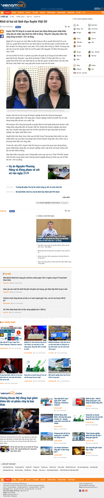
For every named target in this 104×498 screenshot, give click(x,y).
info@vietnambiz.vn (12, 494)
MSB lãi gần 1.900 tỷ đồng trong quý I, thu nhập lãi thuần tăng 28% (94, 401)
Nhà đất (5, 312)
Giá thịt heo (27, 470)
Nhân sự (37, 17)
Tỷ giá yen (36, 467)
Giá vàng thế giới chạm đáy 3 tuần (94, 449)
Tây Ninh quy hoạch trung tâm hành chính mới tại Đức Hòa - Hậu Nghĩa (53, 246)
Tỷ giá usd (29, 467)
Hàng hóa (6, 283)
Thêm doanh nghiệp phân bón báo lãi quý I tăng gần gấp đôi (93, 435)
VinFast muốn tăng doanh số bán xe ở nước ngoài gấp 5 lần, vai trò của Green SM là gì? (34, 299)
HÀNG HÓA (21, 12)
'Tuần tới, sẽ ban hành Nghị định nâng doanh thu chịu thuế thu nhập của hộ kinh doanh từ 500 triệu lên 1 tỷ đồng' (52, 238)
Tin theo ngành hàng (83, 19)
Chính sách (20, 17)
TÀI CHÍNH (35, 12)
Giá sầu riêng (19, 470)
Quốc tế (2, 383)
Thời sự (4, 16)
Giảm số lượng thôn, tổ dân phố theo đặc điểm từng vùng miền (54, 262)
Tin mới (7, 274)
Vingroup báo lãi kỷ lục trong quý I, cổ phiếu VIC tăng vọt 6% (62, 435)
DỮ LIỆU (79, 12)
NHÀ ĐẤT (42, 12)
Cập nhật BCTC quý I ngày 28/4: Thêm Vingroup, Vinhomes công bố (11, 343)
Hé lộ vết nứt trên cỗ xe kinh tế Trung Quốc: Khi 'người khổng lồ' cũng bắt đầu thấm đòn (24, 449)
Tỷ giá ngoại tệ (19, 467)
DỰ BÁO (14, 12)
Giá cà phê (61, 467)
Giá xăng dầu (94, 467)
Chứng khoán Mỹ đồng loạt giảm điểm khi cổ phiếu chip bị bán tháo (19, 401)
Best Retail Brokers (52, 470)
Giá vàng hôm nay (8, 467)
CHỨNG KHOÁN (51, 12)
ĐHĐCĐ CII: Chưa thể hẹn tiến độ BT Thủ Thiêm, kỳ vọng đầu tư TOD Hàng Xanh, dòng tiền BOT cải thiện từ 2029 (35, 345)
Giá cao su (42, 470)
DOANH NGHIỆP (61, 12)
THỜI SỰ (7, 12)
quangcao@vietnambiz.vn (90, 487)
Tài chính (51, 353)
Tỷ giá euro (44, 467)
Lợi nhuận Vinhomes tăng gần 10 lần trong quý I (61, 450)
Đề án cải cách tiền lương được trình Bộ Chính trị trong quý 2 (53, 257)
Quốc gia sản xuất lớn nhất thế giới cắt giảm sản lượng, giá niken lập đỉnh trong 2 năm (35, 289)
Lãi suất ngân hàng (82, 467)
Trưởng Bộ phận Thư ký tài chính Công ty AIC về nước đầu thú (39, 187)
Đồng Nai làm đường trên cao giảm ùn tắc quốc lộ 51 (54, 251)
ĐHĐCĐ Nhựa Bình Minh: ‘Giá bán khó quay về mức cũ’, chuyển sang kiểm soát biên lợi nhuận (62, 419)
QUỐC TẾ (28, 12)
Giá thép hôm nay (8, 470)
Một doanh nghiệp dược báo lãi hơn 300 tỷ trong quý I (59, 376)
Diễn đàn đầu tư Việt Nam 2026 (69, 470)
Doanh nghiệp (4, 348)
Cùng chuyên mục (46, 216)
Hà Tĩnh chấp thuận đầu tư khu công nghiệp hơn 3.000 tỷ (24, 309)
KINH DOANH (71, 12)
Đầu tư (29, 17)
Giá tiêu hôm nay (71, 467)
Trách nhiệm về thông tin (10, 496)
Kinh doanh (6, 303)
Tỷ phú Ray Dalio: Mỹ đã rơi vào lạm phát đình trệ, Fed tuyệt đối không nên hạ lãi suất (11, 377)
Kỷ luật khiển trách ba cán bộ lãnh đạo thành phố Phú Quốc (38, 192)
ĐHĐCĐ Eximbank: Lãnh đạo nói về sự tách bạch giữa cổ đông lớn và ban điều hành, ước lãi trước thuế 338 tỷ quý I (59, 345)
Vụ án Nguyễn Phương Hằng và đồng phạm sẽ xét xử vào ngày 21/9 (24, 170)
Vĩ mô (12, 17)
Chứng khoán (28, 381)
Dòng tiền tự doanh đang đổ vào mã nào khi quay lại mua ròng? (35, 376)
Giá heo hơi (52, 467)
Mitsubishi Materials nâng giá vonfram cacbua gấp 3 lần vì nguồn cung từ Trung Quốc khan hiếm (35, 279)
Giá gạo (35, 470)
